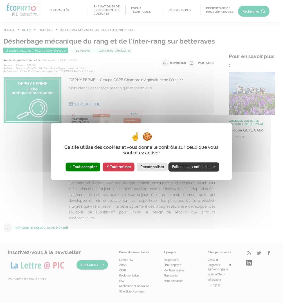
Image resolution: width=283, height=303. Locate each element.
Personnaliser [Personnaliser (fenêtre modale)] (152, 167)
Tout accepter (83, 167)
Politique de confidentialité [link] (194, 167)
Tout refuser (118, 167)
